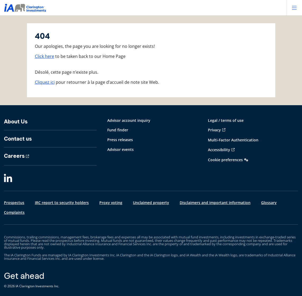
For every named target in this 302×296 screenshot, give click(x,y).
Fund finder (117, 129)
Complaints (14, 212)
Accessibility (219, 149)
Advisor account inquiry (128, 120)
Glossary (269, 202)
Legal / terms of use (226, 120)
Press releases (120, 139)
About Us (15, 121)
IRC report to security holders (62, 202)
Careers (14, 156)
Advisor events (120, 149)
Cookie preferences (225, 159)
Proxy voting (110, 202)
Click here (44, 56)
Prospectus (14, 202)
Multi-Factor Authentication (233, 139)
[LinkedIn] (8, 178)
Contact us (18, 139)
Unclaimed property (151, 202)
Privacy (214, 129)
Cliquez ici (45, 82)
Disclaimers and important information (215, 202)
